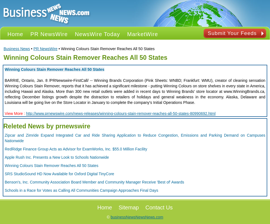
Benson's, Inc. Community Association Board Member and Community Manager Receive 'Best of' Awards (94, 182)
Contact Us (159, 207)
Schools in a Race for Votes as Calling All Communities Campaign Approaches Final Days (81, 190)
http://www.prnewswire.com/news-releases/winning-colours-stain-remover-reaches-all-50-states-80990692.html (121, 113)
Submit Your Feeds (232, 33)
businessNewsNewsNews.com (137, 217)
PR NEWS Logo (46, 13)
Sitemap (129, 207)
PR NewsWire (45, 49)
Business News (17, 49)
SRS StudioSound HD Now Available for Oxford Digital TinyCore (59, 174)
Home (104, 207)
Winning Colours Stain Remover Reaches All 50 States (54, 69)
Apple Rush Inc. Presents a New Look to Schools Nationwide (57, 157)
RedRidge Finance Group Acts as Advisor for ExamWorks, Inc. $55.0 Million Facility (76, 149)
